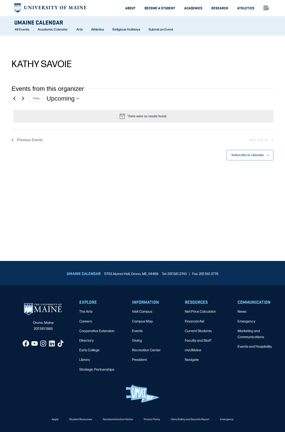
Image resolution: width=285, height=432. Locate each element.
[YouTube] (34, 343)
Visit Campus (142, 311)
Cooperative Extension (96, 330)
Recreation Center (146, 349)
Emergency (246, 321)
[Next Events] (23, 98)
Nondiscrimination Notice (118, 419)
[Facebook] (25, 343)
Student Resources (80, 419)
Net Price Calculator (200, 311)
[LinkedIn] (52, 343)
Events (137, 330)
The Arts (85, 311)
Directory (86, 340)
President (139, 359)
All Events (22, 29)
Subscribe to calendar (247, 155)
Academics (193, 8)
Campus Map (142, 321)
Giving (137, 340)
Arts (79, 29)
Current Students (198, 330)
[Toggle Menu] (264, 7)
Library (84, 359)
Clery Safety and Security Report (190, 419)
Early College (89, 349)
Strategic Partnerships (96, 369)
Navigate (192, 359)
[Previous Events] (14, 98)
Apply (55, 419)
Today (36, 98)
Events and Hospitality (255, 346)
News (242, 311)
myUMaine (193, 349)
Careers (85, 321)
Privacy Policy (152, 419)
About (130, 8)
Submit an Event (161, 29)
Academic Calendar (53, 29)
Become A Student (160, 8)
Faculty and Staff (198, 340)
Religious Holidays (126, 29)
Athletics (245, 8)
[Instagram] (43, 343)
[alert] (143, 116)
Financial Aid (194, 321)
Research (219, 8)
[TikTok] (60, 343)
